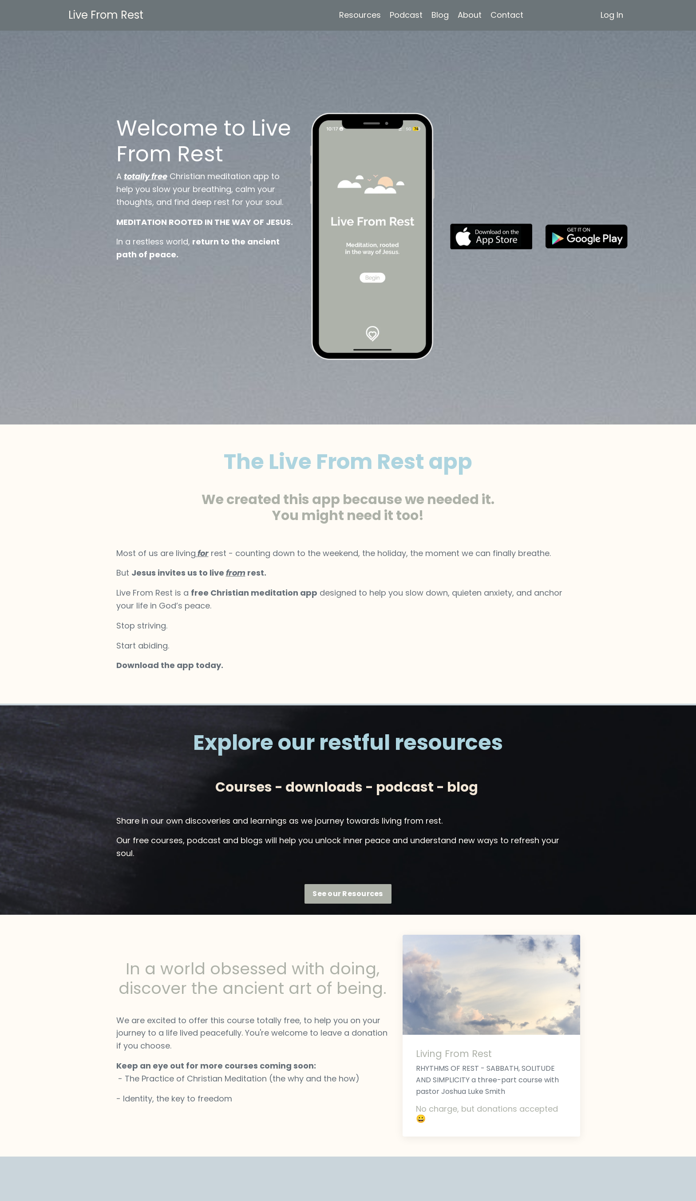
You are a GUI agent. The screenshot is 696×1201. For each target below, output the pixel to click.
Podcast (406, 14)
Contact (506, 14)
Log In (612, 14)
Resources (360, 14)
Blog (440, 14)
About (470, 14)
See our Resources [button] (347, 894)
